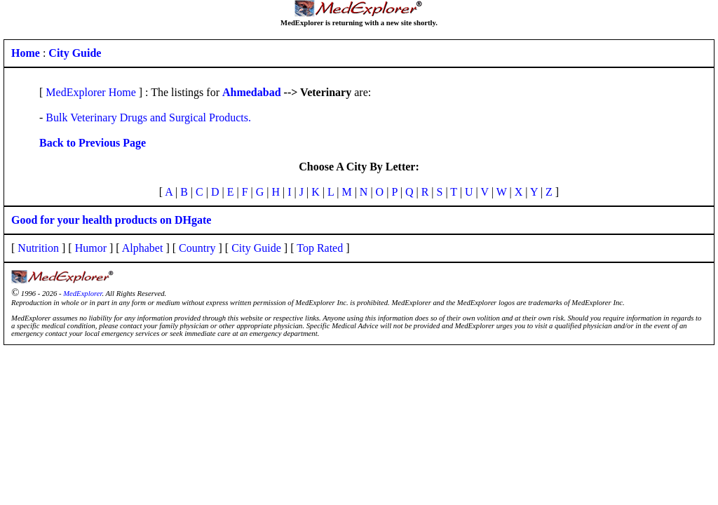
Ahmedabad (251, 92)
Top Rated (320, 248)
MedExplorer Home (90, 92)
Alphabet (142, 248)
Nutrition (38, 248)
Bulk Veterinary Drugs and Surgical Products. (148, 117)
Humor (91, 248)
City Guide (256, 248)
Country (197, 248)
